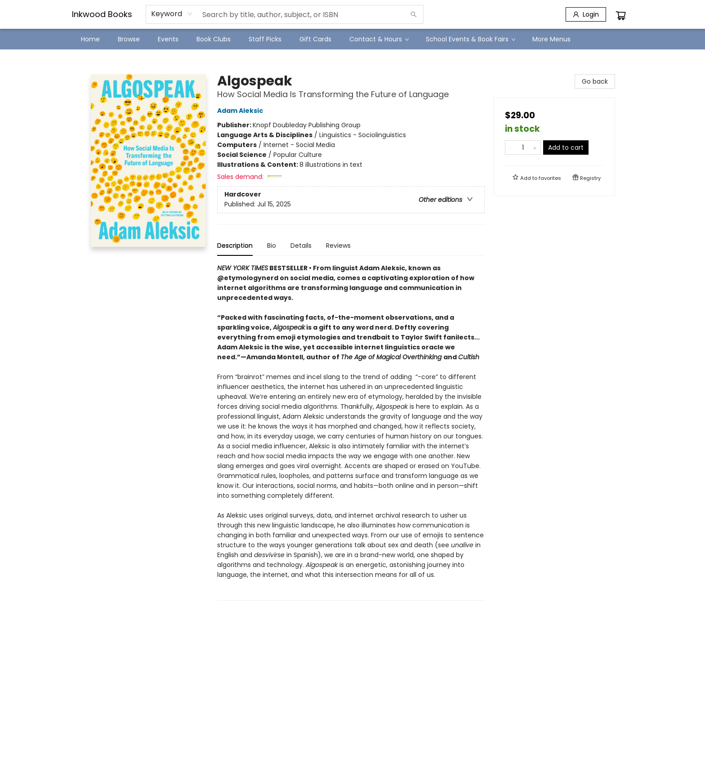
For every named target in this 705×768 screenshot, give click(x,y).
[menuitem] (90, 39)
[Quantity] (523, 147)
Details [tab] (301, 245)
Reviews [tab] (338, 245)
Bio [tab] (271, 245)
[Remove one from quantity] (511, 147)
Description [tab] (235, 245)
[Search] (414, 14)
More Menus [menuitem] (551, 39)
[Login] (586, 14)
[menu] (352, 39)
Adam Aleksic (241, 110)
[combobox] (172, 13)
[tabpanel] (351, 432)
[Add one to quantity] (534, 147)
